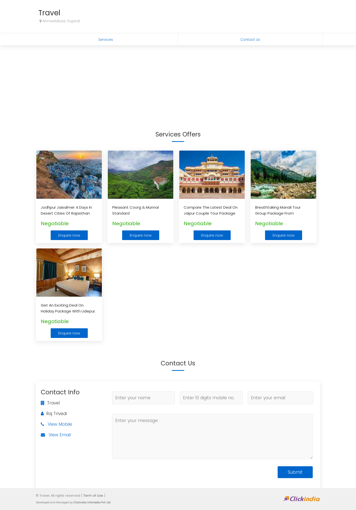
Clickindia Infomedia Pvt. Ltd (92, 502)
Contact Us (250, 39)
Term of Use (93, 495)
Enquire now (69, 235)
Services (105, 39)
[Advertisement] (178, 82)
